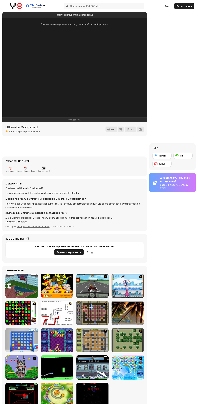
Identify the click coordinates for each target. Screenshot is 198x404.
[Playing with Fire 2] (92, 313)
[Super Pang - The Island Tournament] (128, 313)
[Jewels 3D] (21, 313)
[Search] (67, 6)
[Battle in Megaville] (92, 367)
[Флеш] (162, 164)
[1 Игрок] (162, 156)
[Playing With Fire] (92, 340)
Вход (167, 6)
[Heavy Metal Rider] (92, 286)
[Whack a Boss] (57, 286)
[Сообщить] (130, 129)
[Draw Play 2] (57, 313)
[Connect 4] (21, 340)
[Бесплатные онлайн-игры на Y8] (16, 6)
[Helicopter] (57, 367)
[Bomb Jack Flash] (21, 367)
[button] (16, 221)
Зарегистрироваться (69, 252)
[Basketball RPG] (21, 286)
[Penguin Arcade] (128, 286)
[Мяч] (183, 156)
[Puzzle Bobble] (57, 340)
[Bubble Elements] (128, 367)
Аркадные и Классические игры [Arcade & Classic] (33, 226)
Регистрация (184, 6)
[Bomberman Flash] (128, 340)
